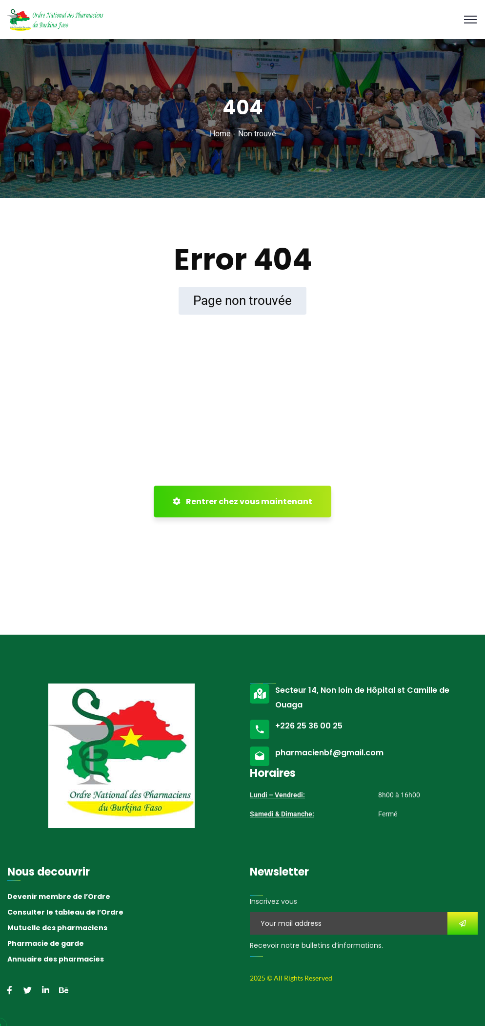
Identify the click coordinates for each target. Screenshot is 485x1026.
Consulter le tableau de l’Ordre (65, 912)
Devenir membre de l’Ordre (58, 896)
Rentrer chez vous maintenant (242, 501)
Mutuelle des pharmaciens (57, 928)
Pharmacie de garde (45, 943)
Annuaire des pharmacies (55, 959)
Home (220, 133)
